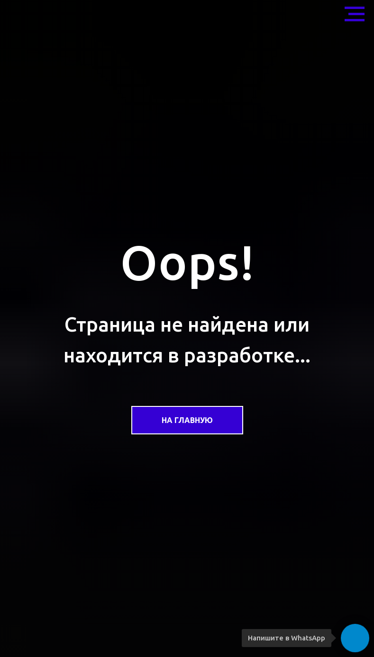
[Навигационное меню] (355, 14)
